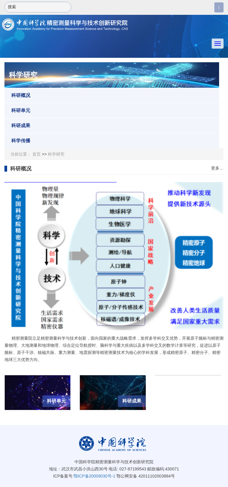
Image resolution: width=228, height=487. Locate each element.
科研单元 (17, 110)
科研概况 (17, 95)
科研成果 (17, 125)
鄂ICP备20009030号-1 (94, 476)
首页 (36, 154)
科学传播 (17, 140)
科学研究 (56, 154)
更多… (217, 168)
